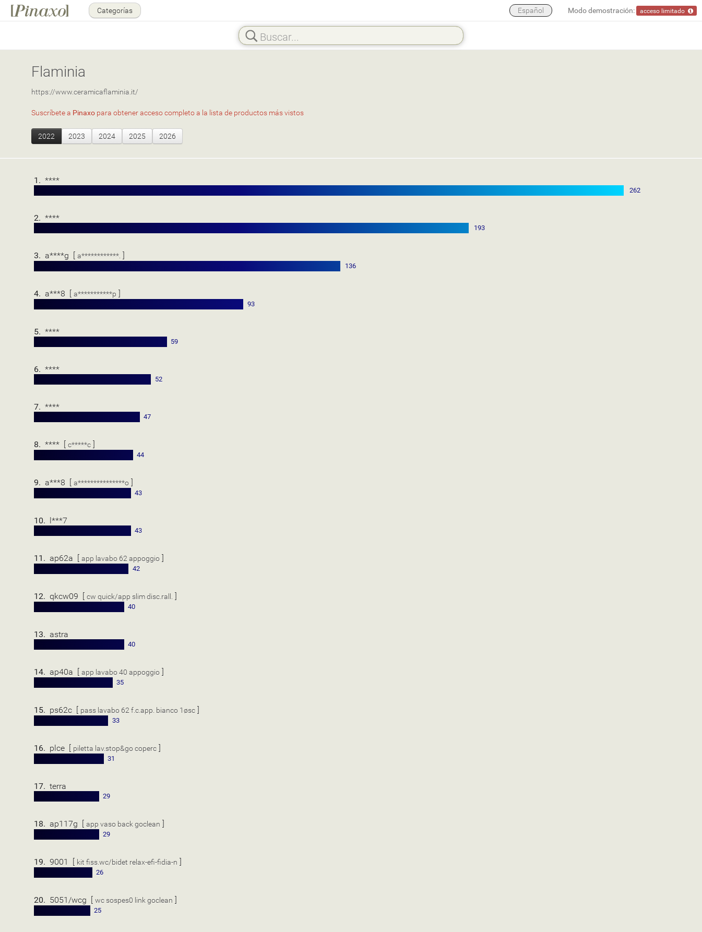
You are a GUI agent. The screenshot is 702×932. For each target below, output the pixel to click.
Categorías (115, 10)
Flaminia (58, 71)
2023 (76, 136)
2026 (167, 136)
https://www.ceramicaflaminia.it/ (84, 92)
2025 (137, 136)
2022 (46, 136)
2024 (107, 136)
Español (531, 10)
